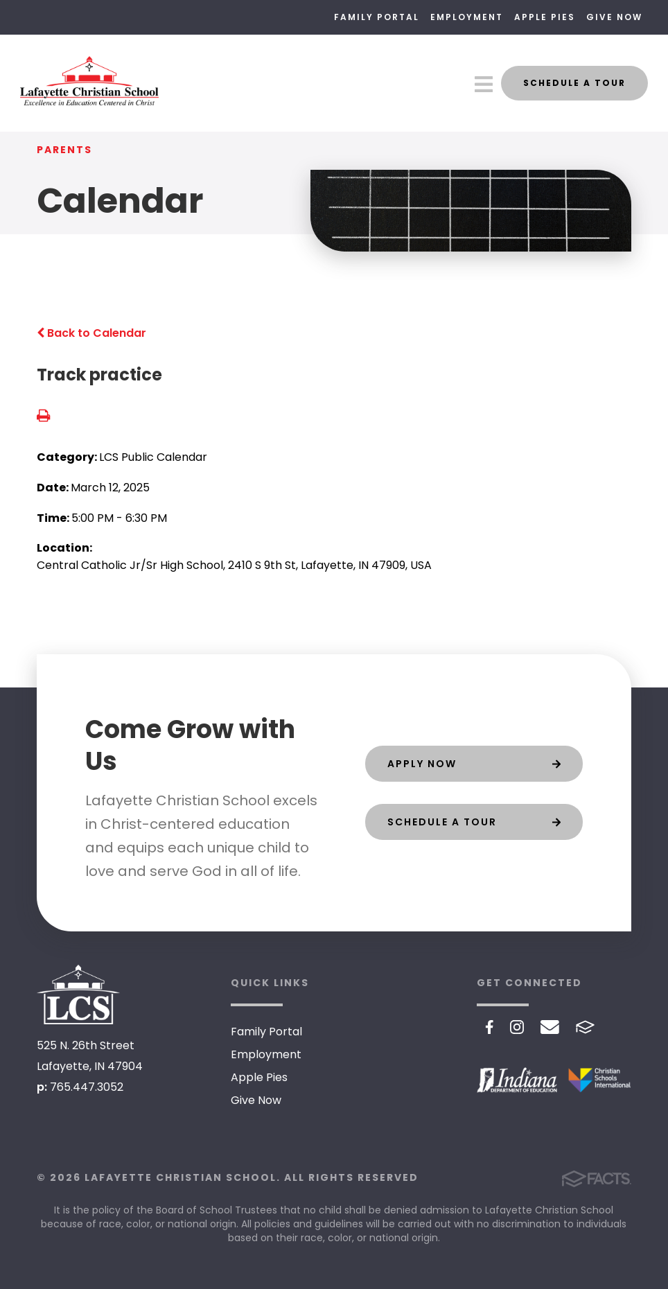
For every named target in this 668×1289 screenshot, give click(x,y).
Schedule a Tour (574, 83)
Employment (466, 17)
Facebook (489, 1027)
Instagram (517, 1027)
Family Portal (376, 17)
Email (549, 1027)
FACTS (585, 1027)
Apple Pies (544, 17)
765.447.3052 (86, 1087)
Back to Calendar (91, 333)
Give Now (614, 17)
